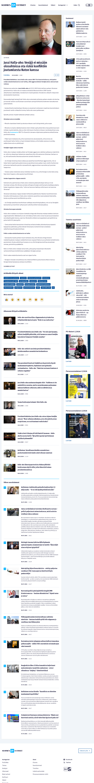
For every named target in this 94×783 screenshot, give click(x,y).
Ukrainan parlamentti (34, 278)
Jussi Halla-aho (45, 288)
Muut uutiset (6, 774)
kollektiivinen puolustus (11, 278)
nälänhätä (20, 284)
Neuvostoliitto (8, 288)
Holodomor (46, 278)
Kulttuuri (5, 777)
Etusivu (32, 5)
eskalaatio (33, 281)
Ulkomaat (5, 771)
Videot (53, 5)
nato (38, 288)
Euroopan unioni (30, 284)
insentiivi (23, 278)
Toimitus (35, 768)
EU (53, 288)
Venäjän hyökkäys (9, 284)
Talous (4, 765)
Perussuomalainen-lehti (40, 774)
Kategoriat (63, 5)
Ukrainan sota (42, 281)
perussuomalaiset (29, 288)
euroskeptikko (24, 281)
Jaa (56, 75)
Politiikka (7, 75)
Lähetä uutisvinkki (38, 771)
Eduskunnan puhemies (43, 284)
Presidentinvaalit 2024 (10, 281)
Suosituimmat (43, 5)
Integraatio (18, 288)
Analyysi (4, 768)
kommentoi (14, 132)
